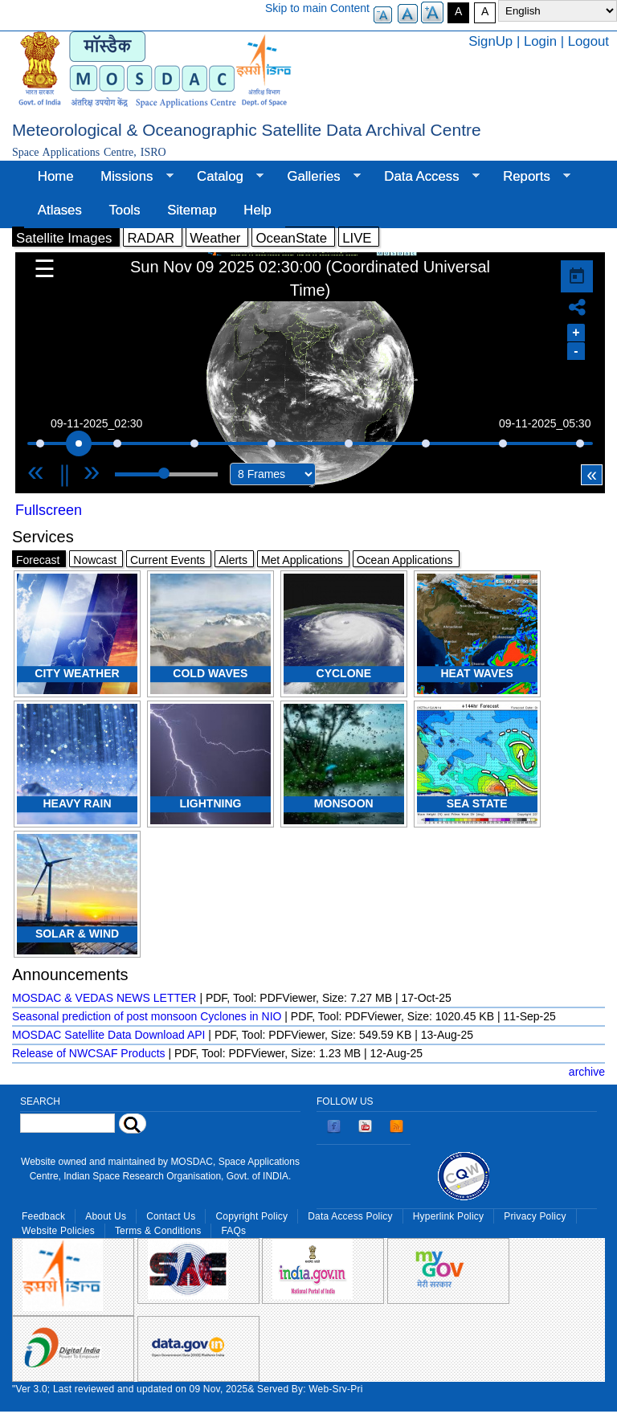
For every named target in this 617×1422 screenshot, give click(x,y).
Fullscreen (48, 510)
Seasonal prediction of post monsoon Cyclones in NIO (146, 1016)
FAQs (233, 1230)
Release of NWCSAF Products (88, 1053)
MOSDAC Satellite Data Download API (108, 1034)
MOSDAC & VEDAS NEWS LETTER (104, 997)
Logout (588, 41)
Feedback (43, 1216)
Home (56, 176)
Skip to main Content (317, 8)
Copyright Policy (251, 1216)
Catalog (223, 177)
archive (587, 1071)
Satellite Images (64, 238)
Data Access (424, 177)
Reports (529, 177)
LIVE (356, 238)
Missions (130, 177)
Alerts (233, 560)
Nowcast (94, 560)
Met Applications (302, 560)
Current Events (167, 560)
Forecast (37, 560)
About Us (105, 1216)
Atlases (60, 210)
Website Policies (58, 1230)
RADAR (150, 238)
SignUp (490, 41)
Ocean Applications (405, 560)
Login (540, 41)
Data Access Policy (350, 1216)
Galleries (317, 177)
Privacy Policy (535, 1216)
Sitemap (192, 210)
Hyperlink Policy (448, 1216)
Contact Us (170, 1216)
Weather (215, 238)
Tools (124, 210)
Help (257, 210)
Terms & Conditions (158, 1230)
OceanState (291, 238)
